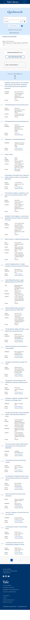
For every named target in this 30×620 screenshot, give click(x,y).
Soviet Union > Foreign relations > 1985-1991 (15, 43)
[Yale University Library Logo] (15, 2)
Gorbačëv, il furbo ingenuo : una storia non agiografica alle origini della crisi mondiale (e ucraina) (17, 218)
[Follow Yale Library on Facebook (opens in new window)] (3, 576)
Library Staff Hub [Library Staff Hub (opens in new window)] (7, 602)
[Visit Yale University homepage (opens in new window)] (5, 581)
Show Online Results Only (15, 56)
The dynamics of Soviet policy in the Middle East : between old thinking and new (16, 382)
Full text (17, 133)
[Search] (15, 18)
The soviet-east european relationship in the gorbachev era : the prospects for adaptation (16, 445)
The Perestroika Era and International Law (17, 104)
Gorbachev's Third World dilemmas (15, 139)
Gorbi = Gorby (9, 154)
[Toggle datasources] (20, 33)
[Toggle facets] (23, 65)
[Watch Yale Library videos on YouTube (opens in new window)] (8, 576)
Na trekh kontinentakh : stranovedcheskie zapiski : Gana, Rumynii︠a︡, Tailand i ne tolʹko (17, 414)
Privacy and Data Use (8, 599)
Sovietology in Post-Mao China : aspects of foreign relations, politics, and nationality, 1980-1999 (17, 177)
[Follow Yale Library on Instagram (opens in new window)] (6, 576)
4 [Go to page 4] (18, 560)
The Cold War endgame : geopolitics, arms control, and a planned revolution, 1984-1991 (17, 194)
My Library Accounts (8, 587)
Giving (4, 597)
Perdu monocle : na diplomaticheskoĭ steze (17, 239)
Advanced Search (13, 25)
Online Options (19, 148)
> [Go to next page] (20, 560)
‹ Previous (15, 74)
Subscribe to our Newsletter (11, 589)
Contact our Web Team (9, 591)
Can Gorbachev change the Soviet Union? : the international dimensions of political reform (17, 478)
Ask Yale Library (7, 585)
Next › (21, 74)
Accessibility (6, 595)
